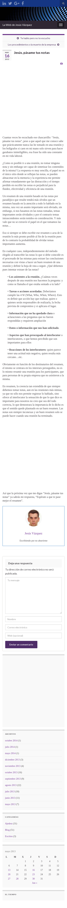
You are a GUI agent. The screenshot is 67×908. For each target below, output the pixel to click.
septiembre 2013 (13, 779)
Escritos (9, 836)
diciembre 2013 (12, 759)
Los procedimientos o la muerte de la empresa (32, 44)
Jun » (34, 883)
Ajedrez (8, 823)
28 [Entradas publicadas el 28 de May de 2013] (17, 878)
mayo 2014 (10, 753)
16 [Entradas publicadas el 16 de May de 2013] (33, 870)
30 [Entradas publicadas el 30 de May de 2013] (33, 878)
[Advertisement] (33, 102)
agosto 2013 (10, 785)
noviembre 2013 (12, 766)
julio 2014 (10, 747)
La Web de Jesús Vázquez (17, 24)
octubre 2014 (11, 740)
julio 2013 (10, 791)
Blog (7, 830)
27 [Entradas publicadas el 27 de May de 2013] (9, 878)
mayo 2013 (10, 804)
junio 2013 (10, 798)
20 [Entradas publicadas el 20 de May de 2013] (9, 874)
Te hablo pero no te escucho (35, 38)
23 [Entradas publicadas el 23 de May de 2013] (33, 874)
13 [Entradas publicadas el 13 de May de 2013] (9, 870)
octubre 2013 (11, 772)
